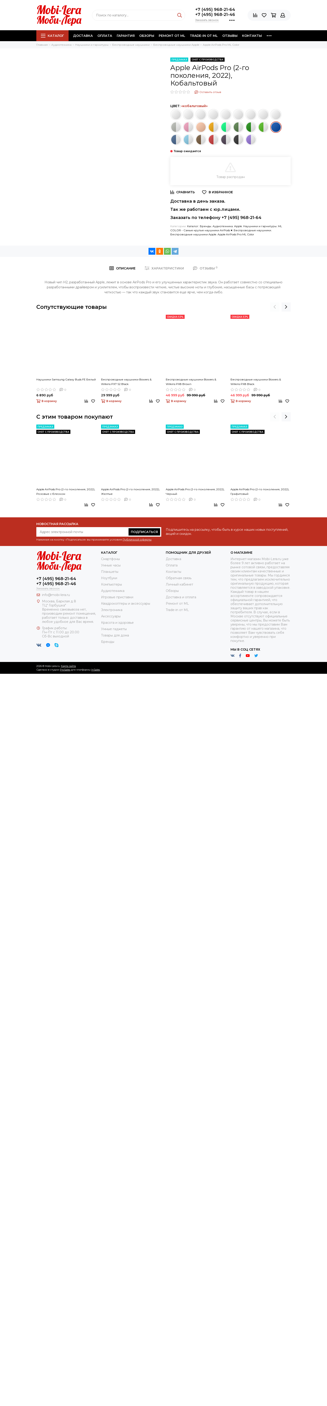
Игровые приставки (117, 597)
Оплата (104, 36)
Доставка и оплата (181, 597)
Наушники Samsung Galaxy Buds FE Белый (66, 379)
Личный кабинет (179, 584)
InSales (95, 669)
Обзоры (146, 36)
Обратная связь (178, 578)
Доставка (83, 36)
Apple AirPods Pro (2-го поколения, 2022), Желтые (130, 491)
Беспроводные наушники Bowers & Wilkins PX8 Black (255, 382)
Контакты (252, 36)
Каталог (52, 36)
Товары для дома (115, 635)
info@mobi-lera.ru (56, 595)
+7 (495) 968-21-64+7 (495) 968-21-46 (215, 12)
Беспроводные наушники (252, 230)
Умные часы (111, 565)
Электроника (111, 610)
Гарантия (126, 36)
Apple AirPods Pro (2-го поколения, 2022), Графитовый (259, 491)
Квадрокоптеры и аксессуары (125, 603)
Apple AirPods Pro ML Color (236, 234)
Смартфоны (110, 559)
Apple (238, 226)
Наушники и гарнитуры (260, 226)
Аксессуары (111, 616)
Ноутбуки (109, 578)
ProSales (65, 669)
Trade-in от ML (204, 36)
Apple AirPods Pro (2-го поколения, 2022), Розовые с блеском (65, 491)
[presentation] (274, 307)
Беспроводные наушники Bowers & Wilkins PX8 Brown (191, 382)
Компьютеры (111, 584)
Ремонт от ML (172, 36)
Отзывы (230, 36)
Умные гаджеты (114, 629)
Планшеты (109, 572)
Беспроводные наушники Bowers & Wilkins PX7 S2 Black (126, 382)
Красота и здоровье (117, 623)
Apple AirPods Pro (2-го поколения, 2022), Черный (195, 491)
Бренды (205, 226)
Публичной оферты (137, 539)
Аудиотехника (223, 226)
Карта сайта (68, 666)
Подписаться (144, 532)
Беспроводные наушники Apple (193, 234)
